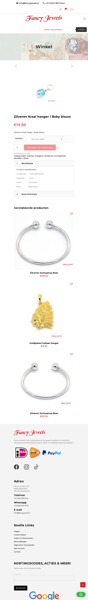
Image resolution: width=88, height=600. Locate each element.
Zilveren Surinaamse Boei (44, 273)
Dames (30, 156)
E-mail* (44, 577)
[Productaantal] (18, 147)
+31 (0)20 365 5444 (55, 3)
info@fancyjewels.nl (29, 3)
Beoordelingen (20, 542)
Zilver (26, 158)
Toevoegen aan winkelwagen (40, 147)
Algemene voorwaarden (24, 545)
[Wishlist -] (65, 11)
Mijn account (19, 548)
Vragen (17, 531)
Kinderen (48, 156)
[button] (57, 147)
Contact (17, 552)
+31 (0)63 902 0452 (21, 506)
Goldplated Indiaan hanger (44, 343)
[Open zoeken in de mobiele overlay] (63, 29)
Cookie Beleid (20, 535)
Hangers (19, 138)
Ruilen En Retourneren (23, 538)
